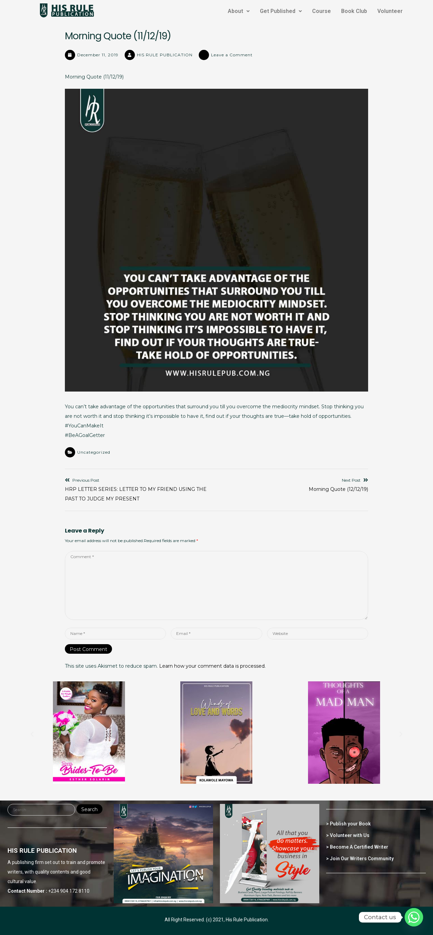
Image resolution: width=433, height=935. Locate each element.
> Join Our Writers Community (360, 858)
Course (321, 11)
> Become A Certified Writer (357, 847)
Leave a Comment (232, 54)
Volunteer (390, 11)
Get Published (281, 11)
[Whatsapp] (414, 917)
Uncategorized (93, 452)
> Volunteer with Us (347, 835)
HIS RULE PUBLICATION (165, 54)
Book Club (354, 11)
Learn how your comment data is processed (212, 666)
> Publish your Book (348, 823)
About (239, 11)
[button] (32, 734)
